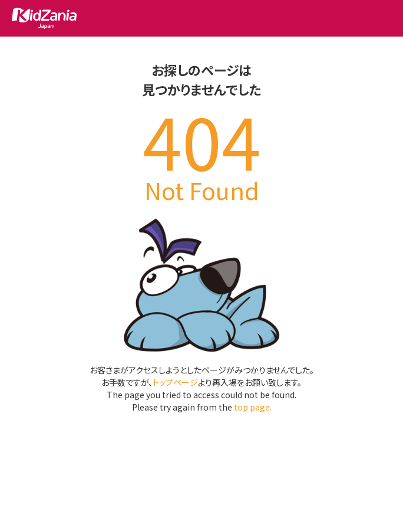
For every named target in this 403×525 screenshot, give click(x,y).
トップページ (175, 382)
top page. (253, 407)
